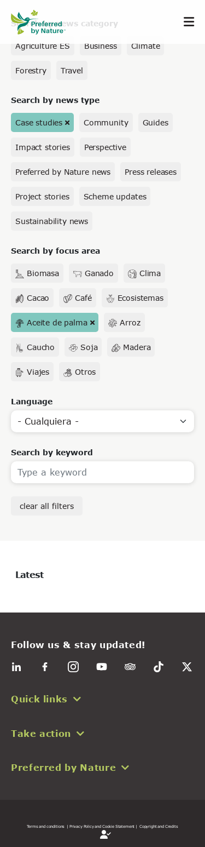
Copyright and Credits (158, 826)
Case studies (38, 122)
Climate (145, 45)
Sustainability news (51, 221)
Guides (155, 122)
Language (31, 401)
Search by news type (55, 100)
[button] (102, 699)
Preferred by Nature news (62, 171)
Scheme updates (115, 196)
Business (100, 45)
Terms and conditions (46, 826)
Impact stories (42, 147)
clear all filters (47, 506)
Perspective (105, 147)
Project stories (42, 196)
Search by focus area (55, 250)
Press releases (151, 171)
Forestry (30, 70)
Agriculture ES (42, 45)
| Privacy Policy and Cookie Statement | (102, 826)
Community (106, 122)
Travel (72, 70)
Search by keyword (52, 452)
